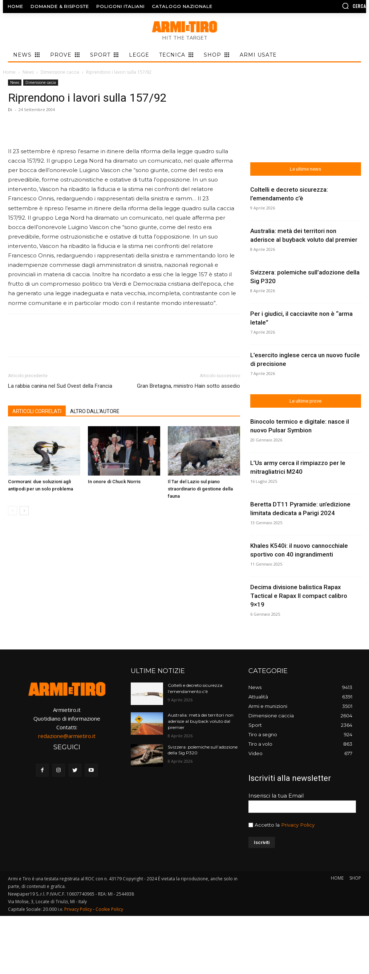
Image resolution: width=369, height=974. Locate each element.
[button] (324, 5)
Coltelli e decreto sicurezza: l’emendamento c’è (195, 688)
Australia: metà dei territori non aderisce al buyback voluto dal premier (201, 721)
